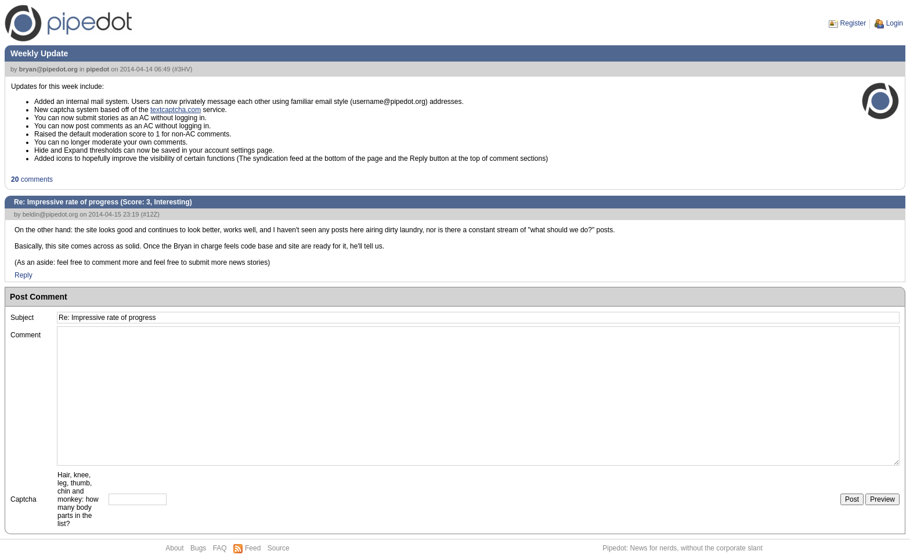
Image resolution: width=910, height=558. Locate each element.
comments (32, 179)
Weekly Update (39, 53)
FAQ (220, 548)
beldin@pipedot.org (50, 214)
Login (894, 23)
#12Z (150, 214)
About (174, 548)
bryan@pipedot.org (48, 69)
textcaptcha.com (175, 110)
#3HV (182, 69)
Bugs (198, 548)
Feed (253, 548)
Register (853, 23)
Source (279, 548)
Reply (23, 275)
